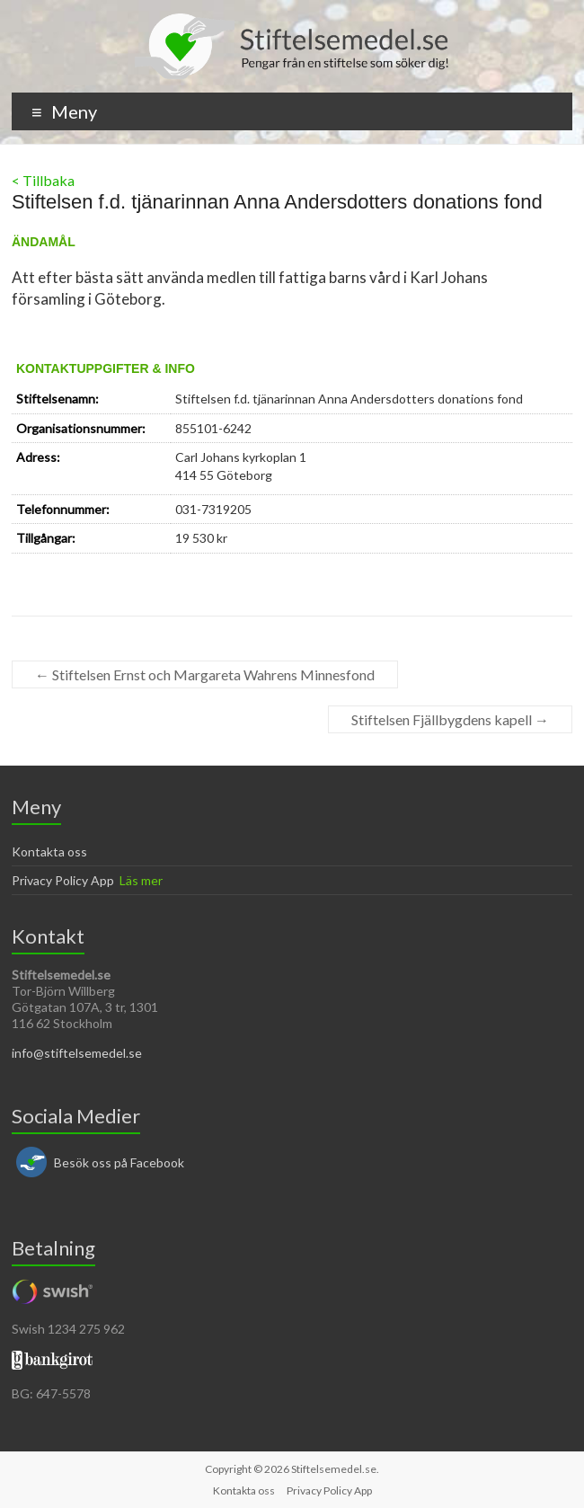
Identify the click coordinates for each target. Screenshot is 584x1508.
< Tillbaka (43, 180)
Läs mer (141, 880)
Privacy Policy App (63, 880)
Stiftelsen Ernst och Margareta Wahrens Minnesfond (205, 674)
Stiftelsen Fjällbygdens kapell (450, 719)
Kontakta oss (49, 851)
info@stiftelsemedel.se (77, 1052)
